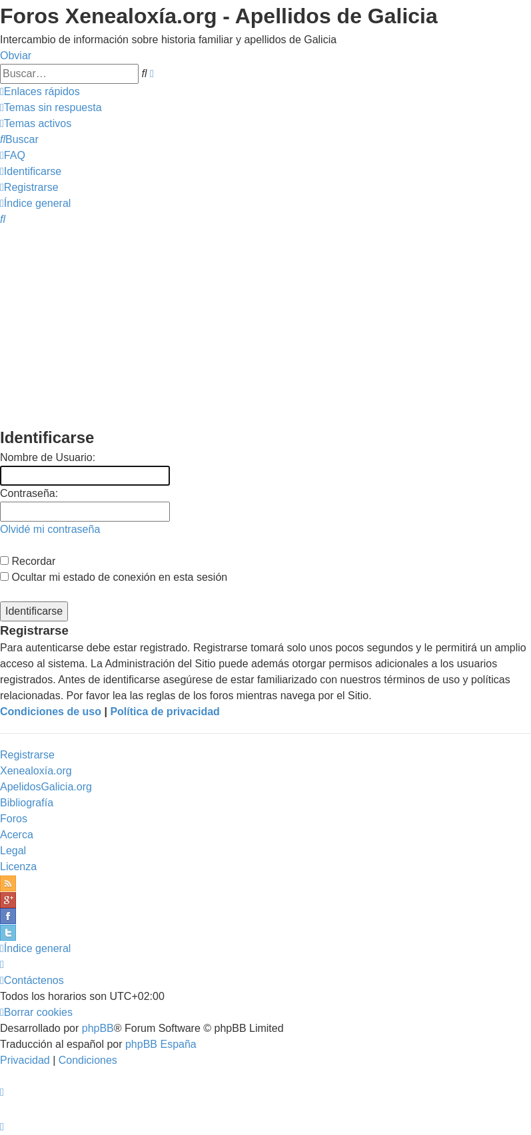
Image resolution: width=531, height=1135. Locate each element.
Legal (13, 850)
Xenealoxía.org (36, 770)
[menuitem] (51, 107)
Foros (13, 818)
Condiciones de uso (50, 711)
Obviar (15, 55)
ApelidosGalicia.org (46, 786)
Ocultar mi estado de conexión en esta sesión (113, 577)
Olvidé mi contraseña (50, 529)
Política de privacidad (165, 711)
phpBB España (161, 1044)
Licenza (18, 866)
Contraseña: (29, 493)
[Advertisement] (265, 326)
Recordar (27, 561)
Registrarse (27, 754)
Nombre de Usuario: (47, 457)
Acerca (16, 834)
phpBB (98, 1028)
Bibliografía (26, 802)
